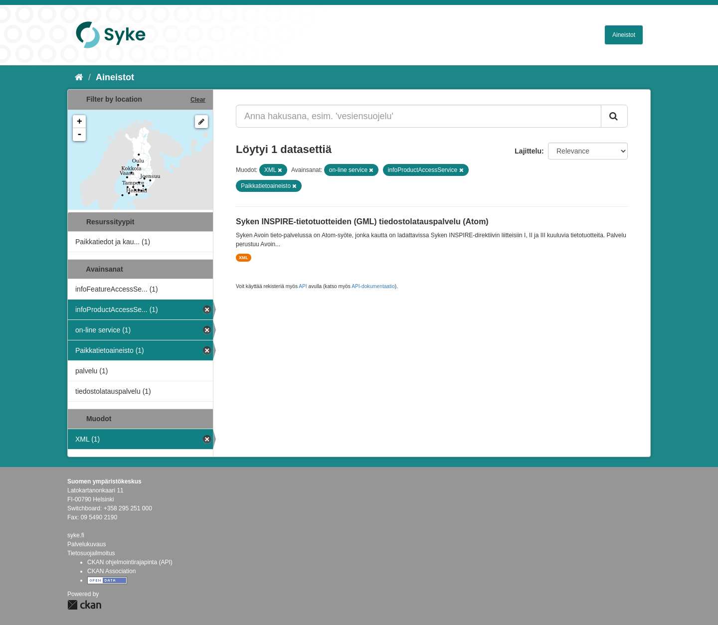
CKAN (84, 605)
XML (243, 257)
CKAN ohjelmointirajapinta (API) (130, 562)
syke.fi (75, 535)
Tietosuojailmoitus (91, 553)
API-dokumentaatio (373, 286)
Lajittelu (528, 151)
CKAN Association (111, 571)
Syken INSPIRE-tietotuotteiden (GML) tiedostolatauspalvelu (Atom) (362, 221)
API (303, 286)
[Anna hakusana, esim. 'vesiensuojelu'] (418, 116)
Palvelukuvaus (86, 544)
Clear (197, 99)
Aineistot (623, 34)
